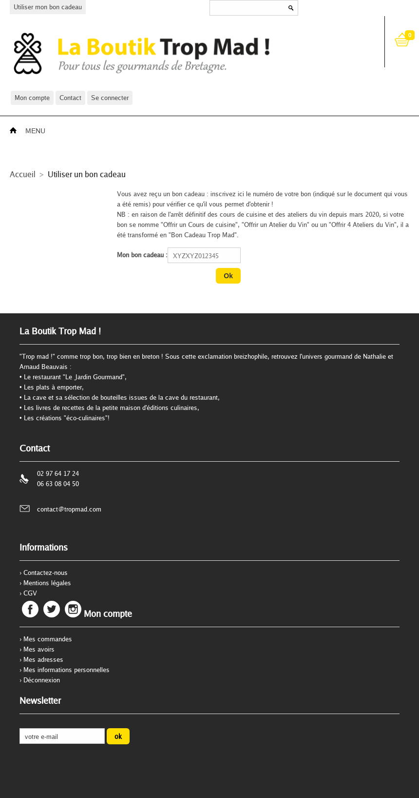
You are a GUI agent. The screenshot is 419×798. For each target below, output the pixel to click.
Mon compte (32, 98)
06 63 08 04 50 (58, 484)
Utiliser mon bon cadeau (48, 7)
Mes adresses (43, 659)
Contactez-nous (45, 572)
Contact (70, 98)
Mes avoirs (39, 649)
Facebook (30, 609)
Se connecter (110, 98)
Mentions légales (47, 583)
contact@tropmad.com (69, 509)
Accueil (23, 174)
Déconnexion (41, 680)
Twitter (51, 609)
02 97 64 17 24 (58, 473)
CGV (30, 593)
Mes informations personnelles (66, 670)
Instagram (73, 609)
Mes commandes (47, 639)
